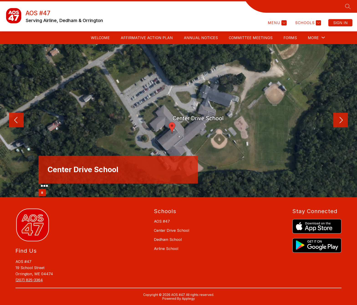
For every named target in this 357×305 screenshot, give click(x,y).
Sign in (340, 22)
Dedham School (168, 239)
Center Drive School (171, 230)
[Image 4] (47, 186)
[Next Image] (340, 120)
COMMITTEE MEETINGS (251, 37)
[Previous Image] (16, 120)
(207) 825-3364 (29, 280)
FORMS (290, 37)
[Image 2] (42, 186)
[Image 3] (44, 186)
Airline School (166, 248)
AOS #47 (162, 221)
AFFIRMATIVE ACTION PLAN (147, 37)
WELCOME (100, 37)
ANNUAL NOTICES (201, 37)
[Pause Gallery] (42, 192)
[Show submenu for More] (313, 37)
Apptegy (188, 298)
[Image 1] (39, 186)
